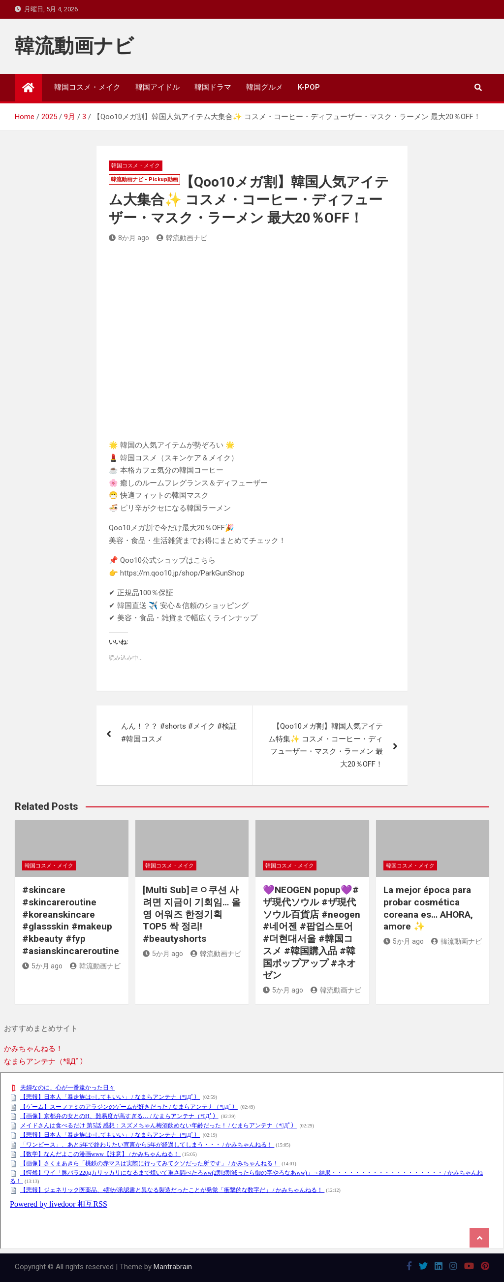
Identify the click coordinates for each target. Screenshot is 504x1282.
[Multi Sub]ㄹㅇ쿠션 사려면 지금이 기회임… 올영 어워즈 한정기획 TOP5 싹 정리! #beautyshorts (192, 914)
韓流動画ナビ (74, 46)
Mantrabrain (173, 1266)
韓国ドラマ (212, 87)
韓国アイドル (157, 87)
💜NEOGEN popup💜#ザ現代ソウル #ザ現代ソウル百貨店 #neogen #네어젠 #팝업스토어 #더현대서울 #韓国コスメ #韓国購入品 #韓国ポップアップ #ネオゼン (311, 932)
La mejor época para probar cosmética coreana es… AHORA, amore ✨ (428, 908)
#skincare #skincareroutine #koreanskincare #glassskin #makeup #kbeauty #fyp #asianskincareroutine (70, 920)
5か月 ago (42, 966)
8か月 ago (129, 238)
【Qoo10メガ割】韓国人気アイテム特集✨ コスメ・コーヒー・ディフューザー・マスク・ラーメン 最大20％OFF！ (325, 745)
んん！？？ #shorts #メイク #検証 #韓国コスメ (179, 732)
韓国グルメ (264, 87)
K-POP (309, 87)
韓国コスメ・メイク (87, 87)
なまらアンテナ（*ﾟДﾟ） (45, 1061)
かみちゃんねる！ (33, 1048)
